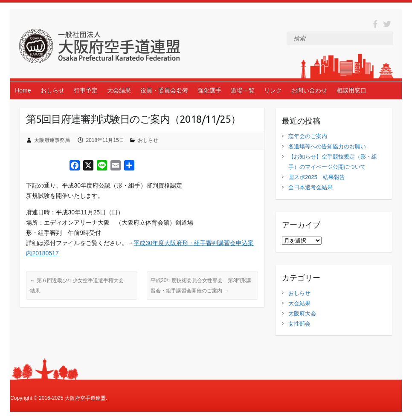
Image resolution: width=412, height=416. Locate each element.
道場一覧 (243, 90)
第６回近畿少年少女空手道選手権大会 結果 (79, 285)
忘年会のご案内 (307, 136)
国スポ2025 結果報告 (316, 177)
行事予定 (86, 90)
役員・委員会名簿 (164, 90)
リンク (273, 90)
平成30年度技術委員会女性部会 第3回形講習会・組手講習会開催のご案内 (201, 285)
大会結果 (119, 90)
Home (23, 90)
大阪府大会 (302, 313)
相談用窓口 (351, 90)
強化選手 (209, 90)
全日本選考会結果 (310, 187)
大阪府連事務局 (52, 140)
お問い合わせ (309, 90)
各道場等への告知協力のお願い (327, 146)
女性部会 (299, 324)
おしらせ (52, 90)
